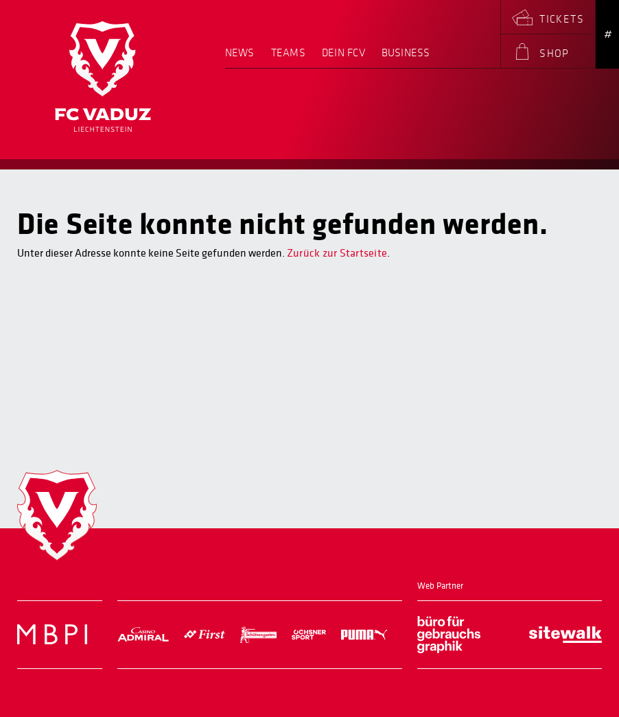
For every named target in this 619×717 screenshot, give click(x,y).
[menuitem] (244, 57)
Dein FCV (343, 53)
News (240, 53)
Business (406, 53)
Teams (288, 53)
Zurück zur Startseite (337, 253)
